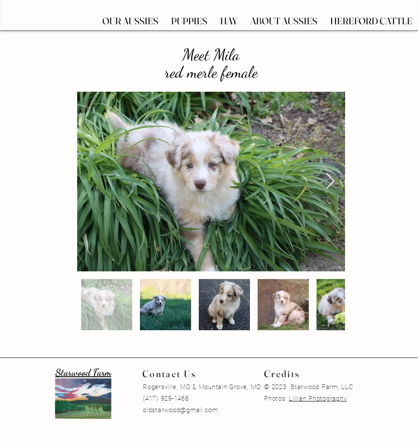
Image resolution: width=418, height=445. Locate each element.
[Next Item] (330, 181)
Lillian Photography (318, 398)
